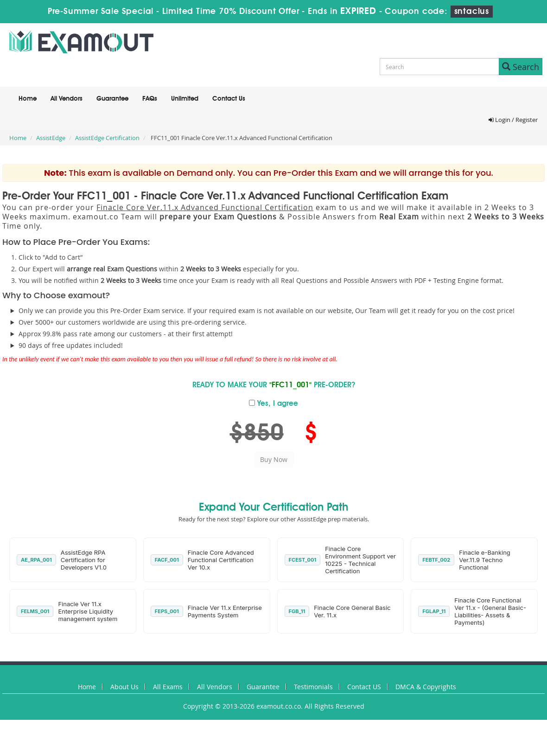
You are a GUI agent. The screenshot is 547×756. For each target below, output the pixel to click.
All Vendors (67, 99)
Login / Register (513, 119)
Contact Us (228, 99)
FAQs (149, 99)
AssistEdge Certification (107, 138)
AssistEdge (50, 138)
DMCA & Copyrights (425, 686)
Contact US (364, 686)
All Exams (168, 686)
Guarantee (112, 99)
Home (28, 99)
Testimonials (313, 686)
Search (520, 66)
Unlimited (184, 99)
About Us (124, 686)
